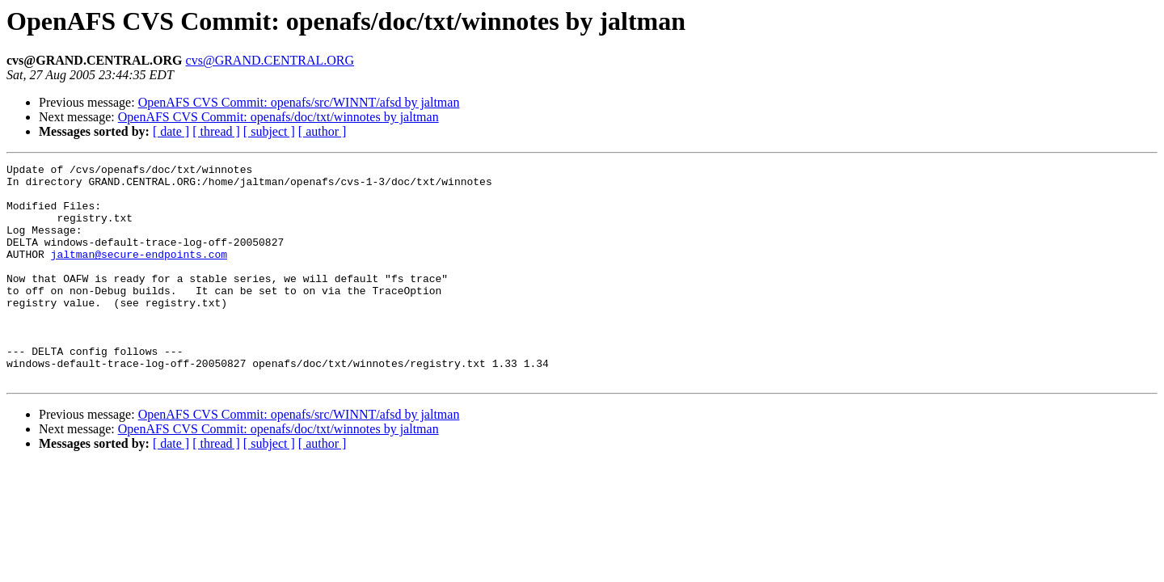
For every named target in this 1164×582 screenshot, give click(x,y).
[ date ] (171, 131)
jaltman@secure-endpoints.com (139, 273)
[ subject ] (269, 131)
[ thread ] (216, 131)
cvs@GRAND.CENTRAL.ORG (270, 60)
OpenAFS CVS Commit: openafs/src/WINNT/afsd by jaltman (299, 102)
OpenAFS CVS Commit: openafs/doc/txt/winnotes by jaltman (278, 117)
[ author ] (322, 131)
